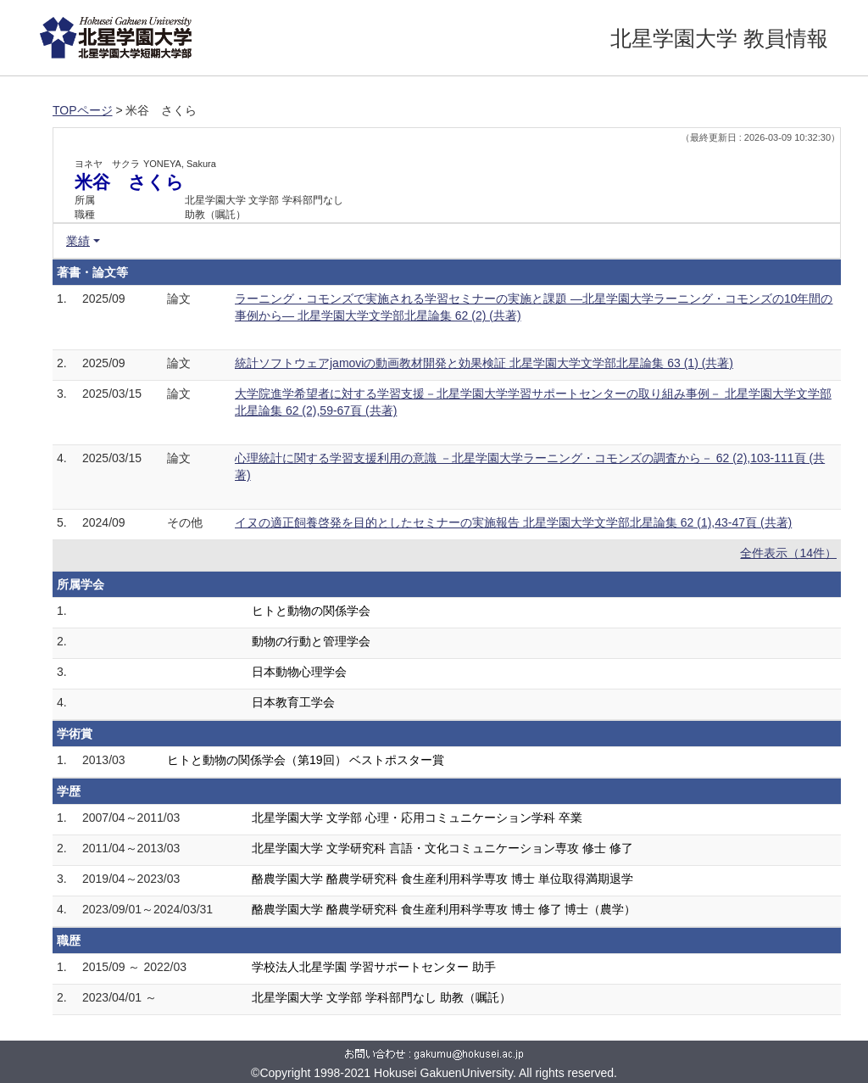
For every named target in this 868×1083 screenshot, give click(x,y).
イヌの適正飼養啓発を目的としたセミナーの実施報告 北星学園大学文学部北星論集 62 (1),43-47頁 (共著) (513, 522)
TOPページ (83, 110)
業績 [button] (78, 241)
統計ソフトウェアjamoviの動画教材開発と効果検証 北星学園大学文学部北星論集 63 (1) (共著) (484, 363)
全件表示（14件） (788, 553)
